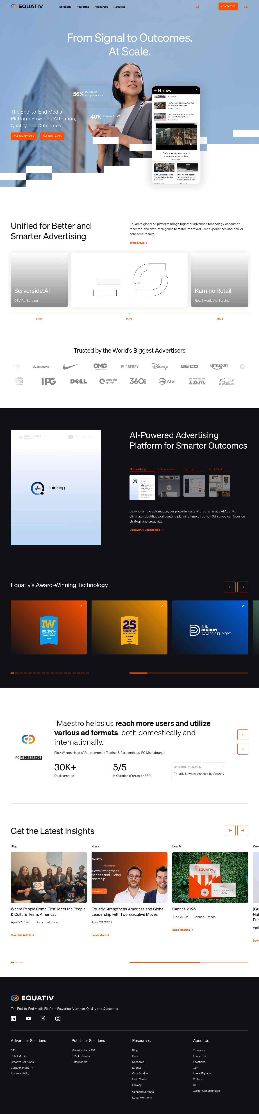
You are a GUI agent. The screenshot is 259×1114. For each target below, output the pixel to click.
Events (136, 1067)
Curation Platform (22, 1067)
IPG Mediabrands (152, 752)
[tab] (142, 485)
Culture (197, 1079)
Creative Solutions (22, 1061)
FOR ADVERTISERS (23, 136)
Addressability (20, 1073)
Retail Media (18, 1056)
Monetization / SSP (84, 1050)
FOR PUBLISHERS (52, 136)
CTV (13, 1050)
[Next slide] (242, 749)
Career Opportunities (206, 1090)
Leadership (200, 1056)
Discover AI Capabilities (146, 530)
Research (138, 1061)
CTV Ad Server (81, 1056)
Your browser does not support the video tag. (176, 135)
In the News (138, 242)
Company (199, 1050)
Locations (199, 1061)
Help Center (139, 1079)
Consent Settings (143, 1091)
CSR (195, 1067)
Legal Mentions (142, 1097)
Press (136, 1056)
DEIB (196, 1085)
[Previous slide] (242, 734)
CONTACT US (228, 6)
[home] (29, 6)
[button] (65, 6)
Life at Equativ (202, 1073)
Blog (135, 1050)
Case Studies (140, 1073)
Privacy (137, 1085)
